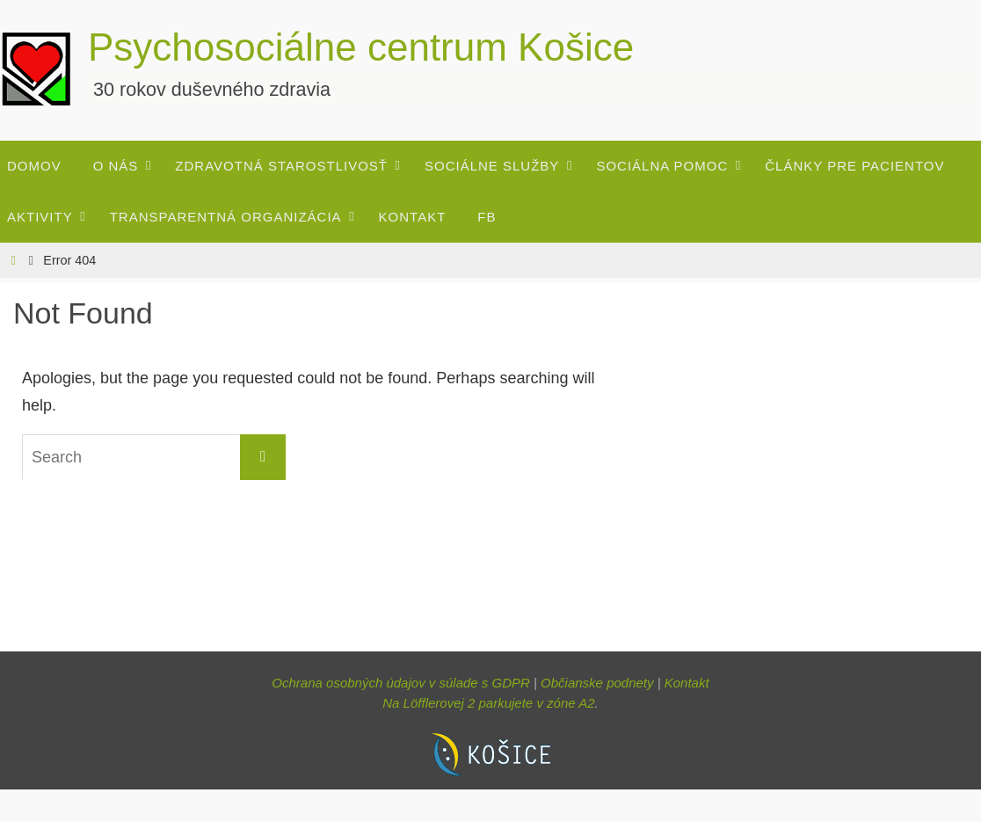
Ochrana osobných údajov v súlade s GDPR (401, 682)
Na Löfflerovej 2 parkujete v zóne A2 (488, 702)
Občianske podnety (597, 682)
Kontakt (687, 682)
